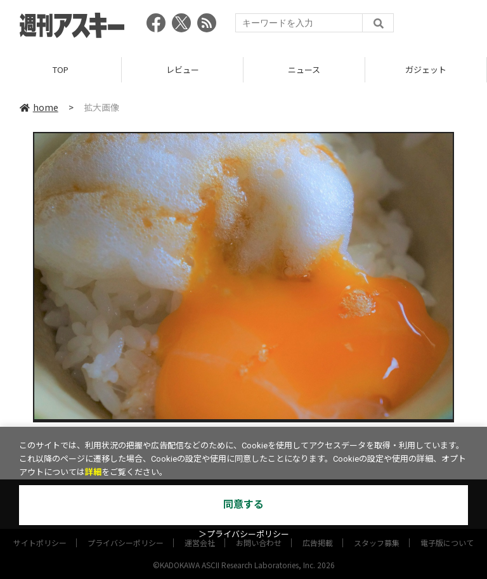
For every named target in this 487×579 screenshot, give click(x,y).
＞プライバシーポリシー (243, 534)
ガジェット (425, 69)
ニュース (304, 69)
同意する (243, 504)
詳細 (93, 472)
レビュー (182, 69)
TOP (60, 69)
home (39, 107)
